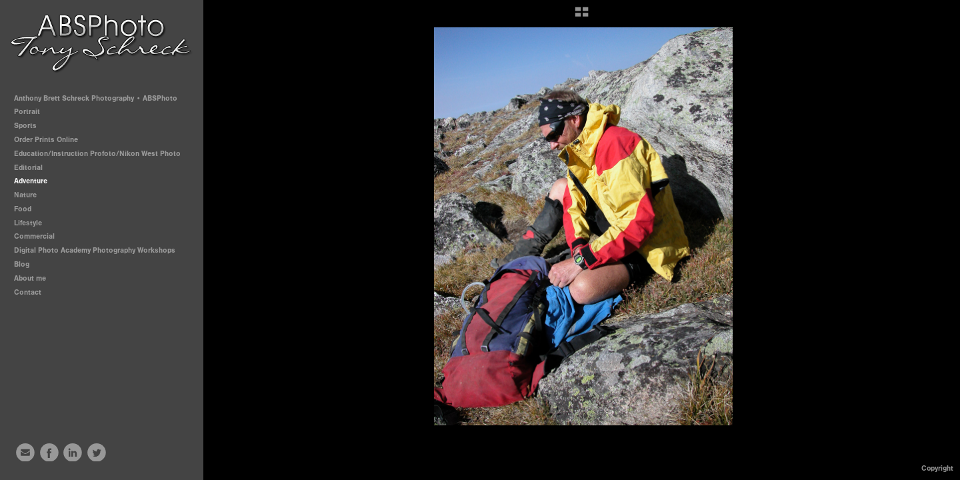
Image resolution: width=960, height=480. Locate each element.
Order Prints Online (46, 139)
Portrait (31, 111)
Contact (27, 292)
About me (30, 278)
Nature (25, 195)
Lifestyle (28, 223)
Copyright (937, 468)
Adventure (30, 181)
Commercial (34, 236)
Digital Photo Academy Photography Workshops (99, 250)
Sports (30, 125)
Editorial (28, 167)
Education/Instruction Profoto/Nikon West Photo (97, 153)
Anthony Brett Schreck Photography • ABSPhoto (95, 98)
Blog (21, 264)
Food (22, 209)
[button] (581, 17)
